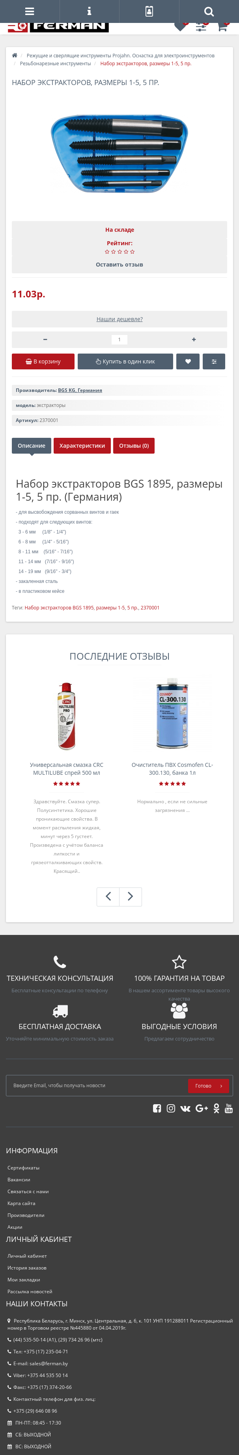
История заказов (27, 1267)
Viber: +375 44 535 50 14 (37, 1375)
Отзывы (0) (134, 445)
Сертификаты (23, 1167)
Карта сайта (21, 1203)
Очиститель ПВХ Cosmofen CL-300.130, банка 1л (172, 768)
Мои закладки (23, 1279)
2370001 (150, 607)
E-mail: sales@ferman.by (37, 1363)
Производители (26, 1215)
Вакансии (18, 1179)
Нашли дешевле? (120, 319)
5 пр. (132, 607)
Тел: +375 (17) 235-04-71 (37, 1351)
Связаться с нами (28, 1191)
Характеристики (82, 445)
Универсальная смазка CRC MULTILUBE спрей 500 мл (66, 768)
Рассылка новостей (29, 1291)
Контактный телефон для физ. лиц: (51, 1399)
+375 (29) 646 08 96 (32, 1411)
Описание (31, 445)
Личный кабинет (27, 1256)
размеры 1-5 (110, 607)
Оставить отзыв (119, 264)
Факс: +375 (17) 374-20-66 (39, 1387)
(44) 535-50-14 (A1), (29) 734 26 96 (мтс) (55, 1339)
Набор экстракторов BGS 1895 (58, 607)
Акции (14, 1227)
